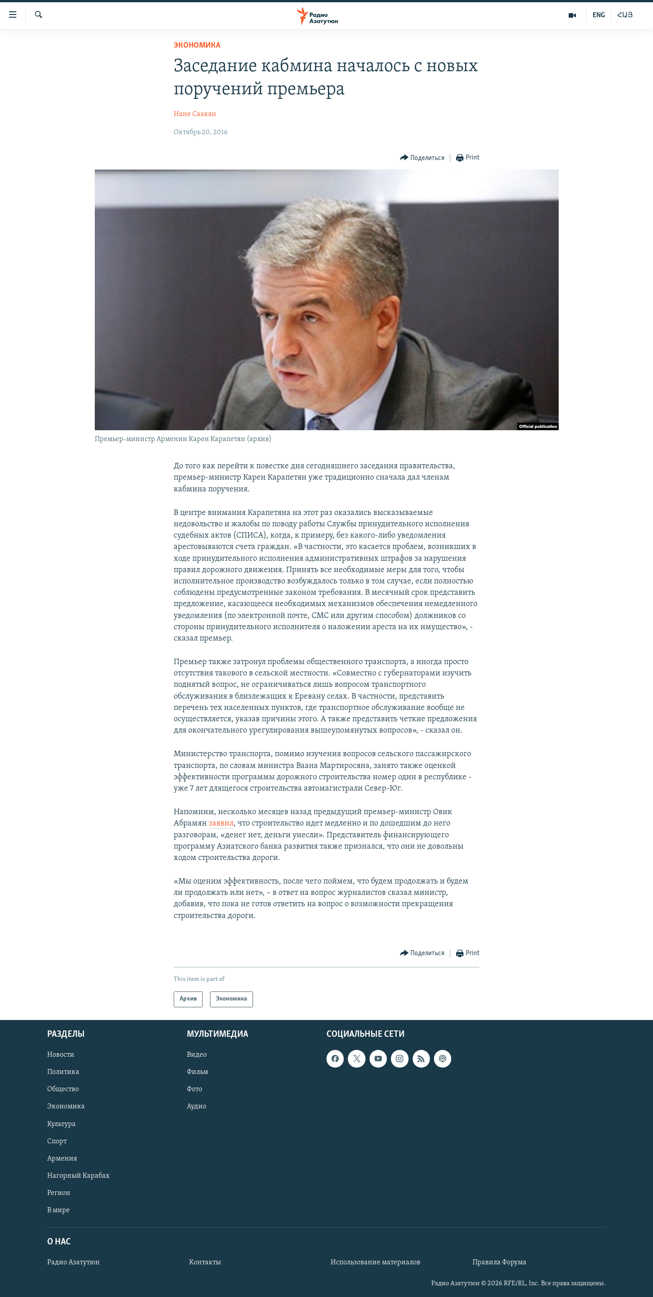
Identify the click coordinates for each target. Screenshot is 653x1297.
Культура (61, 1123)
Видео (197, 1055)
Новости (60, 1055)
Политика (63, 1072)
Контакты (205, 1262)
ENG (599, 15)
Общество (63, 1089)
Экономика (197, 45)
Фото (194, 1089)
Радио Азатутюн (73, 1262)
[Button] (422, 158)
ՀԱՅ (625, 15)
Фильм (197, 1072)
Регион (58, 1193)
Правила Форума (499, 1262)
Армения (62, 1158)
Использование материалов (375, 1262)
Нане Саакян (195, 114)
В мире (58, 1210)
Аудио (196, 1106)
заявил (221, 823)
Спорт (57, 1141)
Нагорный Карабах (78, 1176)
